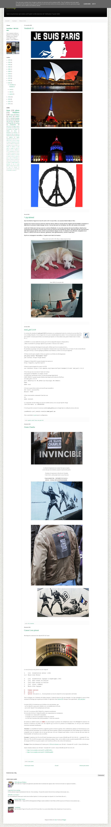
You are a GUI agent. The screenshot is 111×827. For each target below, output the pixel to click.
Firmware (15, 132)
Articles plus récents (29, 765)
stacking (17, 123)
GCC (12, 121)
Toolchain (13, 153)
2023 (9, 64)
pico (13, 164)
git (18, 127)
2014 (9, 96)
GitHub (11, 143)
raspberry (11, 137)
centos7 (32, 420)
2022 (9, 66)
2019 (9, 73)
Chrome (17, 140)
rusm (56, 819)
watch (14, 170)
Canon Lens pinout (31, 630)
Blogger (64, 819)
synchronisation (9, 168)
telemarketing (16, 168)
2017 (9, 78)
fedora (17, 115)
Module (7, 146)
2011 (9, 103)
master (18, 160)
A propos (14, 21)
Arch (14, 140)
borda (16, 134)
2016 (9, 80)
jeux (11, 160)
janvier (11, 94)
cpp (7, 157)
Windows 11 (13, 154)
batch (18, 154)
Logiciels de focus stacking (14, 790)
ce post (35, 415)
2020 (9, 71)
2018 (9, 76)
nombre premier (15, 162)
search (18, 165)
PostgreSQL (11, 123)
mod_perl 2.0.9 (30, 330)
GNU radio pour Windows (20, 782)
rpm (14, 165)
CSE (7, 121)
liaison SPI (60, 699)
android (16, 119)
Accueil (7, 21)
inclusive (16, 159)
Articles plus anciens (84, 765)
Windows (15, 112)
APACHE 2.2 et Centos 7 (13, 794)
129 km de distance (54, 744)
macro (10, 116)
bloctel (9, 156)
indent (7, 160)
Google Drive (16, 143)
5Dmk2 (16, 129)
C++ (9, 118)
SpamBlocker (12, 151)
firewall (7, 159)
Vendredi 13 (29, 28)
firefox (15, 127)
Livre (13, 145)
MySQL (13, 146)
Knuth (9, 145)
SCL (7, 151)
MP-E (17, 145)
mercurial (17, 135)
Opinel (12, 148)
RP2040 (16, 149)
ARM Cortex (8, 140)
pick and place (81, 699)
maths (9, 162)
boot (13, 156)
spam (10, 167)
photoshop (8, 164)
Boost (15, 130)
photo (32, 761)
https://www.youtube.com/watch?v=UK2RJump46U (40, 752)
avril (10, 89)
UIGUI (18, 153)
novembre (11, 84)
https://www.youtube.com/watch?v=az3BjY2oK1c (39, 750)
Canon (29, 761)
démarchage (15, 157)
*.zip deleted (29, 217)
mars (10, 91)
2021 (9, 69)
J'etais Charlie (29, 427)
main (14, 160)
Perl (43, 420)
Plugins (7, 149)
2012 (9, 101)
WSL (9, 154)
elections (32, 623)
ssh (13, 138)
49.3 (29, 623)
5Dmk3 (7, 130)
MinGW (17, 121)
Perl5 (17, 148)
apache (29, 420)
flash (12, 159)
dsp (10, 157)
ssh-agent (15, 167)
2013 (9, 99)
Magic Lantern (16, 126)
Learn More (87, 4)
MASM (8, 134)
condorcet (8, 135)
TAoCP (18, 151)
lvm (13, 135)
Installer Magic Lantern (19, 799)
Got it (94, 4)
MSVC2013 (8, 126)
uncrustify (9, 170)
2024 (9, 62)
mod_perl (39, 420)
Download (8, 132)
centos (17, 156)
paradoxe (10, 129)
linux (36, 420)
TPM (9, 153)
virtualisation (13, 124)
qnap (11, 165)
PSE (12, 134)
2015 (9, 82)
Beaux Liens (22, 21)
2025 (9, 60)
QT (12, 149)
